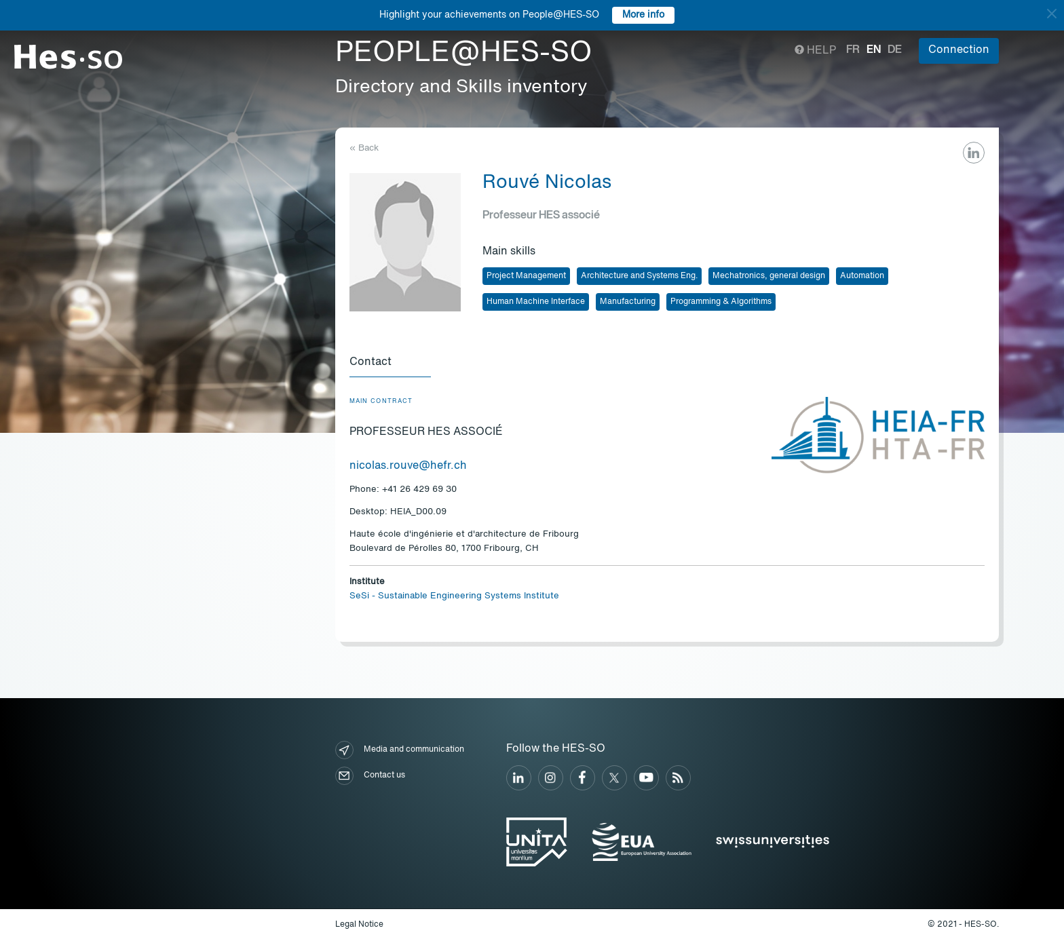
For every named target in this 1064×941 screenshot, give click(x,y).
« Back (364, 148)
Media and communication (399, 750)
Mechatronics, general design (768, 276)
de (895, 50)
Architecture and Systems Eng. (639, 276)
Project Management (526, 276)
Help (815, 50)
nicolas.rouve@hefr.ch (408, 466)
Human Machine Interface (536, 302)
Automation (862, 276)
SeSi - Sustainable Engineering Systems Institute (454, 596)
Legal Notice (359, 925)
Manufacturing (628, 302)
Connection (958, 50)
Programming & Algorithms (721, 302)
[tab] (390, 363)
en (874, 50)
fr (853, 50)
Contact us (370, 776)
